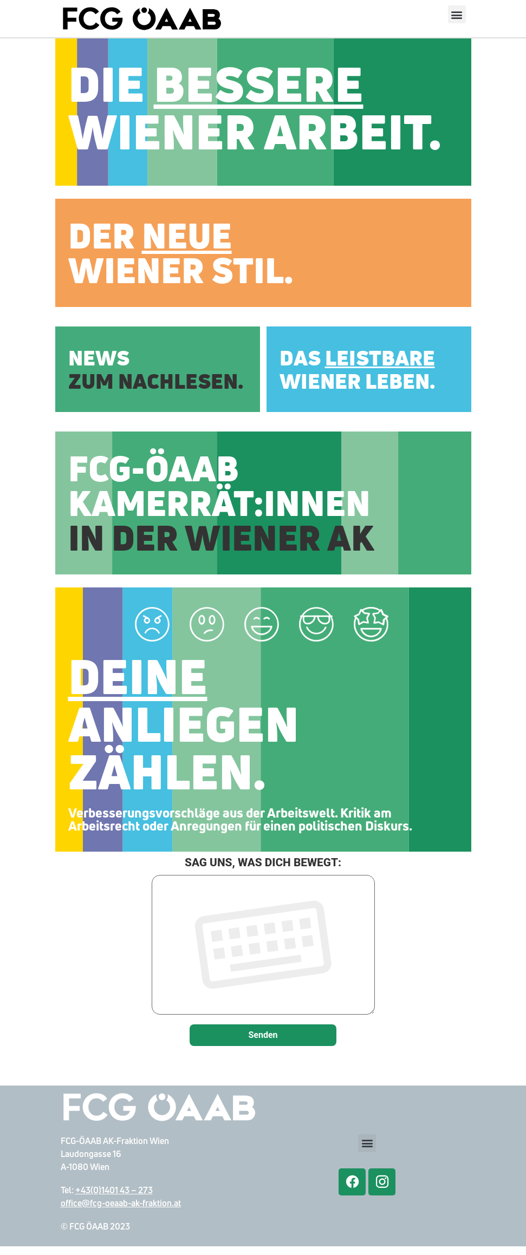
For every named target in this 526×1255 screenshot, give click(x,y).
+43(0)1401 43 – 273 (114, 1199)
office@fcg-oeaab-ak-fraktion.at (121, 1212)
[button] (457, 14)
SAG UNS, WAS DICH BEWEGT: (263, 946)
